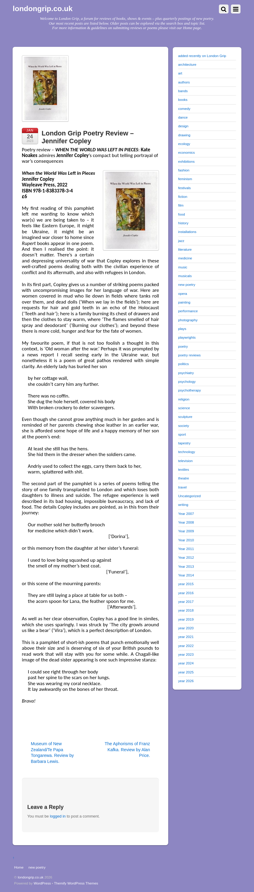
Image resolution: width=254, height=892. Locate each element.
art (180, 73)
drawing (184, 135)
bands (183, 91)
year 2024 (186, 663)
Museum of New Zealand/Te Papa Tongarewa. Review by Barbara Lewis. (52, 752)
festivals (184, 188)
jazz (181, 241)
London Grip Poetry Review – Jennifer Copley (88, 137)
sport (182, 434)
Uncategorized (189, 496)
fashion (184, 170)
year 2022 (186, 646)
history (183, 223)
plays (182, 329)
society (183, 426)
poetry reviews (189, 355)
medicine (185, 258)
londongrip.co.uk (30, 877)
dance (183, 117)
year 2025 (186, 672)
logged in (58, 816)
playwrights (187, 337)
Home (18, 867)
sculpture (185, 417)
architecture (187, 64)
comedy (184, 108)
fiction (182, 196)
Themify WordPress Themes (76, 883)
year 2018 (186, 610)
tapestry (184, 443)
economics (186, 152)
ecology (184, 144)
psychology (187, 381)
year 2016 (186, 593)
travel (182, 487)
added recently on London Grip (202, 56)
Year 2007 (186, 514)
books (182, 99)
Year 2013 (186, 566)
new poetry (186, 284)
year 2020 (186, 628)
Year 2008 (186, 522)
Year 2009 (186, 531)
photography (188, 320)
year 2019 (186, 619)
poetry (183, 346)
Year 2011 (186, 549)
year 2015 (186, 584)
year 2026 (186, 681)
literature (185, 249)
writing (183, 504)
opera (182, 293)
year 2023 (186, 654)
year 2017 (186, 601)
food (181, 214)
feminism (185, 179)
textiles (183, 469)
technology (186, 452)
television (185, 461)
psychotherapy (189, 390)
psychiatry (186, 373)
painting (184, 302)
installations (187, 232)
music (182, 267)
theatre (183, 478)
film (181, 205)
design (183, 126)
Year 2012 (186, 557)
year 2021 (186, 637)
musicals (185, 276)
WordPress (42, 883)
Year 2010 (186, 540)
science (184, 408)
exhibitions (186, 161)
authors (184, 82)
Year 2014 (186, 575)
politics (183, 364)
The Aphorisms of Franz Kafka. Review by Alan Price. (127, 749)
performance (188, 311)
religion (184, 399)
